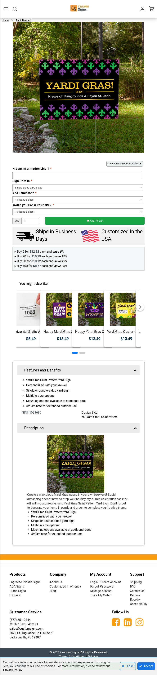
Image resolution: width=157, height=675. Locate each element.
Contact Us (137, 591)
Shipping (136, 582)
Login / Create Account (105, 582)
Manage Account (101, 591)
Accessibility (138, 604)
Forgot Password (102, 586)
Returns (135, 595)
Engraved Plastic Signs (25, 582)
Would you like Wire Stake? (33, 205)
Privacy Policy (12, 670)
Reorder (135, 599)
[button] (75, 353)
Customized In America (65, 586)
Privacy (93, 657)
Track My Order (100, 595)
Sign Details (22, 181)
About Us (56, 582)
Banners (15, 595)
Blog (53, 591)
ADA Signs (17, 586)
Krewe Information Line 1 (31, 169)
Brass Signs (18, 591)
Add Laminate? (24, 193)
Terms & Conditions (72, 657)
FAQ (133, 586)
